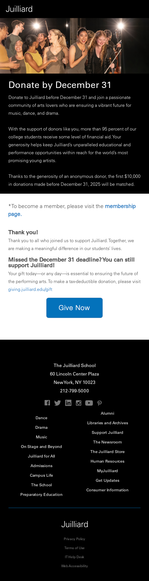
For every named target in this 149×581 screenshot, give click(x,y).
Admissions (41, 465)
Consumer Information (107, 489)
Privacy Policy (74, 538)
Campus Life (41, 475)
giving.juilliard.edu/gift (30, 289)
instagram (78, 402)
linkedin (68, 402)
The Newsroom (107, 442)
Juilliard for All (41, 456)
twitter (58, 402)
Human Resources (107, 461)
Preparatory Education (41, 494)
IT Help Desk (74, 557)
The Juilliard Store (107, 451)
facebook (47, 402)
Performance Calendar (140, 9)
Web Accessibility (74, 566)
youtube (89, 402)
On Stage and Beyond (41, 446)
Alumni (107, 413)
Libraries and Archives (107, 422)
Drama (41, 427)
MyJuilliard (107, 470)
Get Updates (107, 480)
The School (41, 484)
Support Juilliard (107, 432)
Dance (41, 417)
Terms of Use (74, 547)
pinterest (99, 402)
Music (41, 436)
